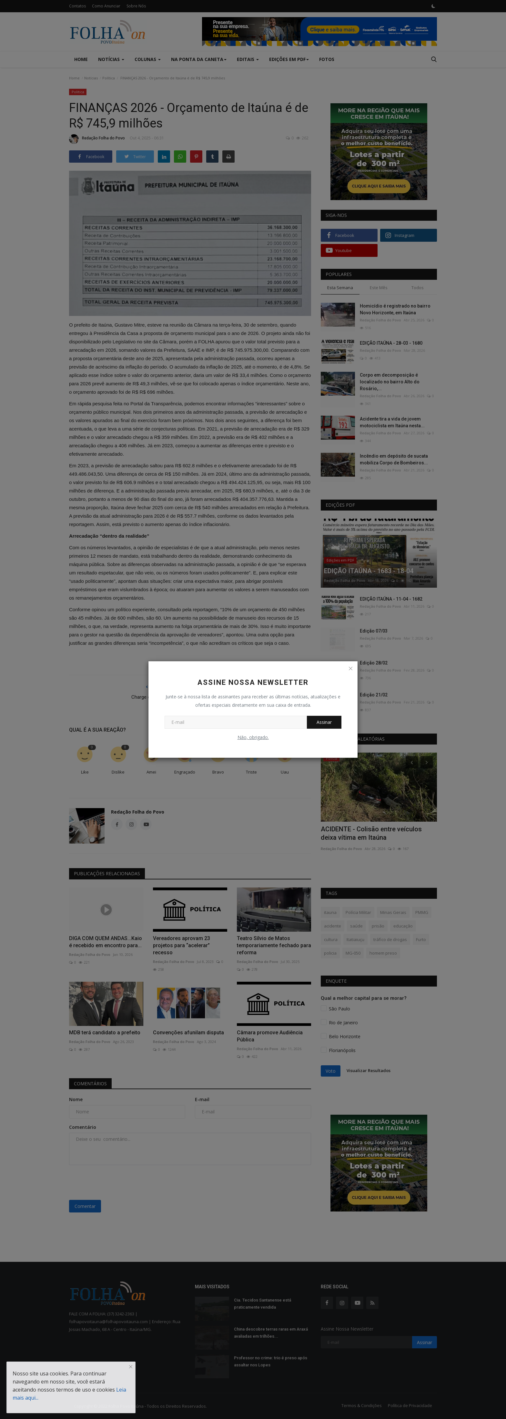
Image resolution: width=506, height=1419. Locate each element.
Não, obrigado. (253, 737)
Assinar (324, 722)
